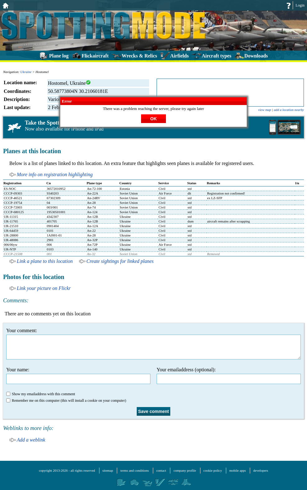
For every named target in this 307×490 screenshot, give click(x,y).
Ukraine (25, 72)
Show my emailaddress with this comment (40, 394)
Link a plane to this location (45, 261)
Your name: (78, 375)
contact (161, 470)
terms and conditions (134, 470)
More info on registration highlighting (55, 174)
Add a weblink (31, 439)
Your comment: (153, 343)
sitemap (108, 470)
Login (300, 5)
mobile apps (237, 470)
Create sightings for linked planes (120, 261)
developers (260, 470)
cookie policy (213, 470)
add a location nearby (289, 110)
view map (264, 110)
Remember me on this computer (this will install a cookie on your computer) (66, 400)
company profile (184, 470)
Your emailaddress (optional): (229, 375)
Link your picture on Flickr (44, 288)
